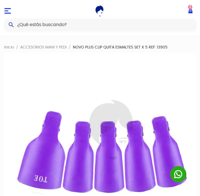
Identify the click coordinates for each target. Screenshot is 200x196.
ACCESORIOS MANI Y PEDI (43, 47)
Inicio (9, 47)
